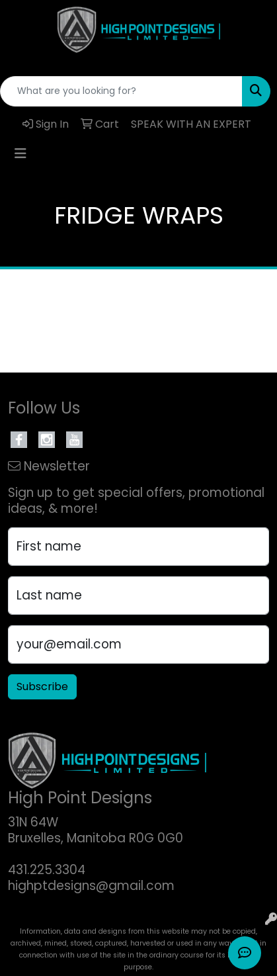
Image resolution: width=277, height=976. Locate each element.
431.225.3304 (46, 870)
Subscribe (42, 686)
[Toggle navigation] (20, 153)
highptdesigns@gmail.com (91, 886)
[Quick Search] (121, 91)
